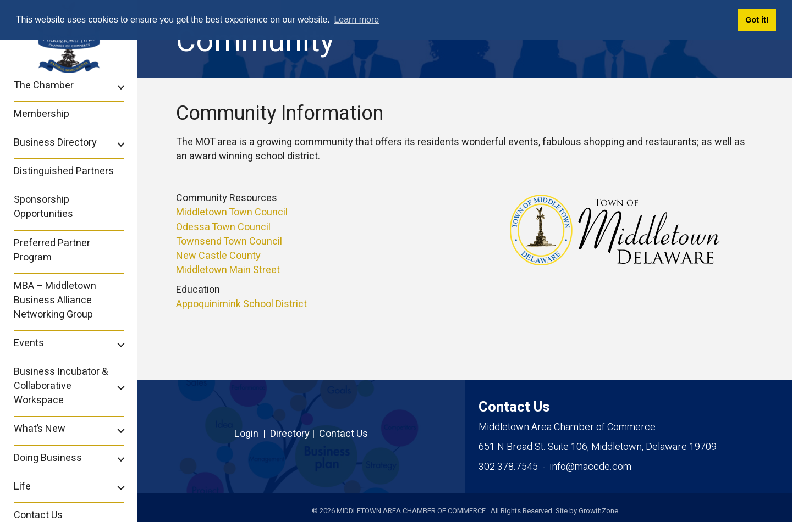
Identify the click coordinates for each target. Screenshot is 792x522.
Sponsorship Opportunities (43, 206)
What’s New (39, 428)
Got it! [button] (756, 19)
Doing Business (48, 458)
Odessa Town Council (223, 227)
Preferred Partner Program (52, 250)
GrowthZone (598, 511)
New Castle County (218, 255)
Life (22, 486)
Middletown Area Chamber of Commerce (567, 427)
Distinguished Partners (64, 171)
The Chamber (44, 85)
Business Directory (55, 142)
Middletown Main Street (228, 270)
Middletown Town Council (232, 212)
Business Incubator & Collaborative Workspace (61, 386)
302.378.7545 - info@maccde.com (555, 466)
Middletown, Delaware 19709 (598, 447)
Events (29, 343)
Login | (252, 433)
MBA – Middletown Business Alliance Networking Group (55, 300)
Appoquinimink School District (241, 304)
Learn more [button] (356, 19)
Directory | (294, 433)
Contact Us (343, 433)
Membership (41, 114)
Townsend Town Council (229, 241)
